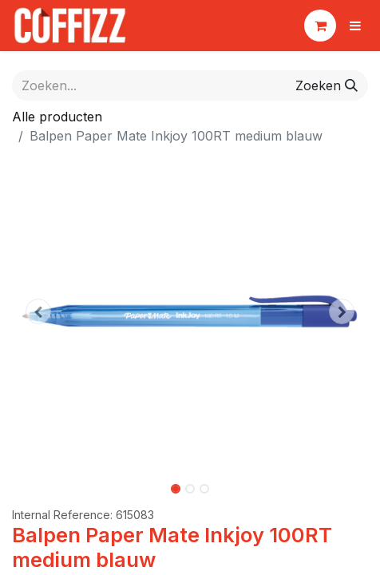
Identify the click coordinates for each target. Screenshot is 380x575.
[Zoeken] (326, 85)
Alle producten (57, 117)
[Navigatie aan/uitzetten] (355, 25)
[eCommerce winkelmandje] (320, 26)
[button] (38, 311)
